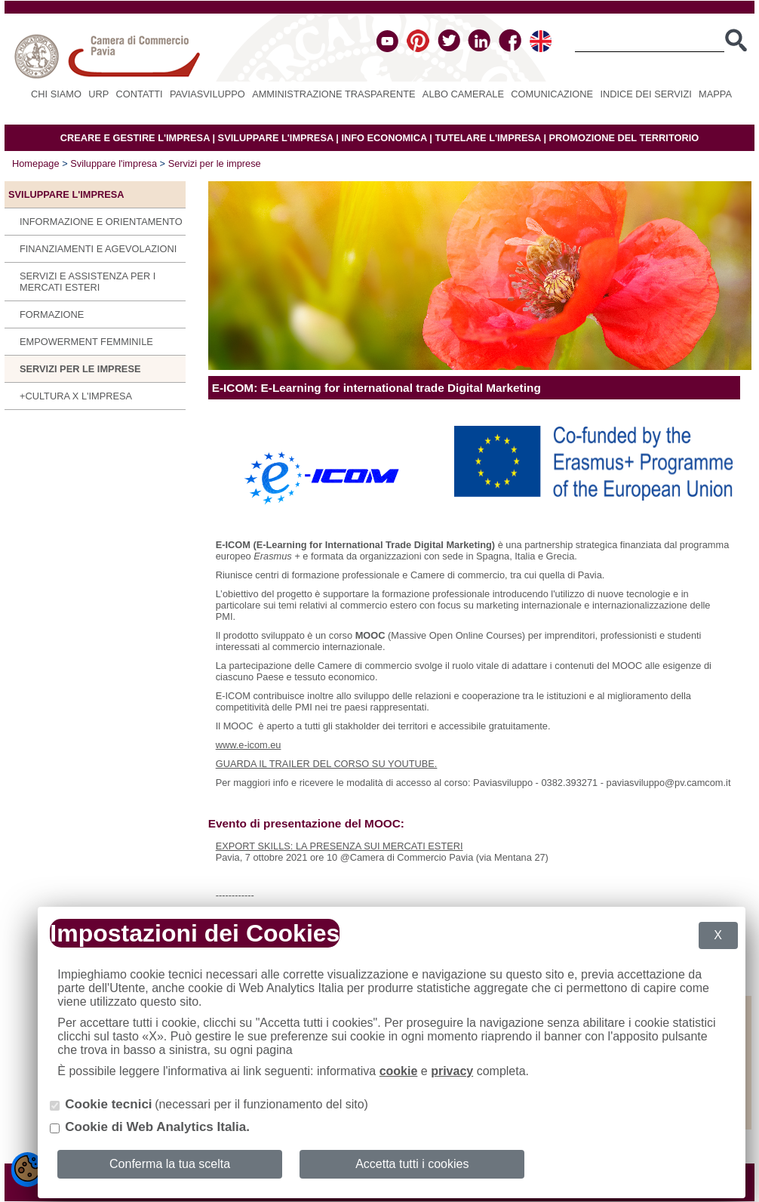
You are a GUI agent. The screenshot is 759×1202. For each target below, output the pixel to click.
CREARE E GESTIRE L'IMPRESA (135, 137)
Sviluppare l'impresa (113, 163)
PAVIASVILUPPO (207, 94)
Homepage (36, 163)
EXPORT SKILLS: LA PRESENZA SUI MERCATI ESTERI (339, 846)
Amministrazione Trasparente (333, 94)
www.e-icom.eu (248, 744)
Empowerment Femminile (86, 341)
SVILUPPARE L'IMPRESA (275, 137)
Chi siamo (56, 94)
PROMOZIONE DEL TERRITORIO (624, 137)
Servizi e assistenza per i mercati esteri (87, 281)
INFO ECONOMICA (383, 137)
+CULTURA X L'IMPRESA (76, 396)
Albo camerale (463, 94)
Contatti (139, 94)
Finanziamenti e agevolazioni (98, 248)
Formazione (52, 314)
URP (98, 94)
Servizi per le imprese (214, 163)
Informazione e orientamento (101, 221)
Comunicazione (552, 94)
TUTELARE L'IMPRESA (488, 137)
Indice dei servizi (645, 94)
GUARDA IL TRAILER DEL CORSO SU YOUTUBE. (327, 763)
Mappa (715, 94)
